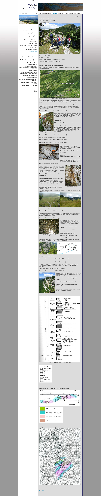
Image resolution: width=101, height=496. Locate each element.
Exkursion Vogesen (33, 54)
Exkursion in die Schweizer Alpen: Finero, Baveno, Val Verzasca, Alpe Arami (28, 57)
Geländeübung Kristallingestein (30, 75)
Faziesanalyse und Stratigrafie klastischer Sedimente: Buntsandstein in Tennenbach (28, 67)
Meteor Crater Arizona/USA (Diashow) (28, 45)
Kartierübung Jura (33, 51)
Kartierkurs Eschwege (32, 62)
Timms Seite (54, 13)
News (75, 13)
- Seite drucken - (77, 16)
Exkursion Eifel (33, 41)
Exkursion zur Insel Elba (31, 49)
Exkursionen (61, 13)
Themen (66, 13)
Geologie (44, 13)
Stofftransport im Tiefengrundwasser (29, 29)
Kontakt (31, 0)
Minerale (49, 13)
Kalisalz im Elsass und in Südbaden (29, 85)
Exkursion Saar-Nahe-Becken (30, 39)
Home (40, 13)
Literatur (71, 13)
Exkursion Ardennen (32, 43)
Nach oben (41, 490)
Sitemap (35, 0)
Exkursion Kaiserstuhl (32, 77)
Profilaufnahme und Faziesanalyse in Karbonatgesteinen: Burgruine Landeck (28, 73)
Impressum (26, 0)
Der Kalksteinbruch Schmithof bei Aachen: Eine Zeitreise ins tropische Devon (29, 90)
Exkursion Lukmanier (32, 64)
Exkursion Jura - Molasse (31, 53)
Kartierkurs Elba (33, 47)
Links (78, 13)
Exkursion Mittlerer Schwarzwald (29, 87)
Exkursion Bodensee (32, 70)
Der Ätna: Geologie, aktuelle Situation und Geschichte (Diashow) (28, 60)
